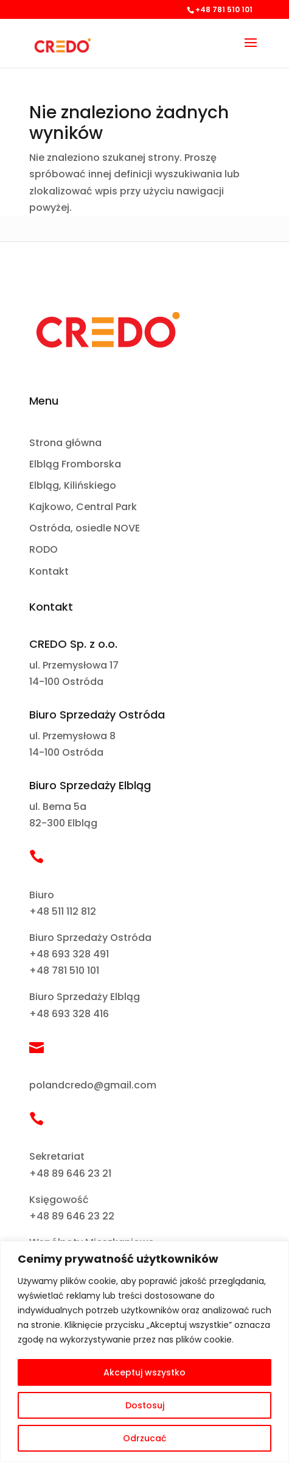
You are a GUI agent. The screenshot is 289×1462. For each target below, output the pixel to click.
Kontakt (49, 572)
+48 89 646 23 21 (70, 1173)
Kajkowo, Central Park (83, 507)
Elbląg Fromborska (75, 464)
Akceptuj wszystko (144, 1372)
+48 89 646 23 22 (71, 1216)
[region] (144, 1351)
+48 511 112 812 (62, 911)
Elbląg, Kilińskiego (72, 486)
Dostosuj (144, 1405)
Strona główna (65, 443)
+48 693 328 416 (69, 1014)
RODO (43, 550)
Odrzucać (144, 1438)
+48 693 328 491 (69, 954)
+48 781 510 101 (64, 970)
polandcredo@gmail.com (92, 1085)
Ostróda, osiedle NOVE (84, 528)
